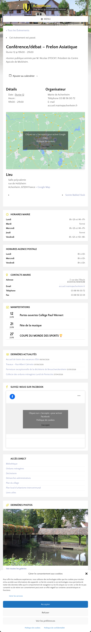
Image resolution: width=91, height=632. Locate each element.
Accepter (45, 604)
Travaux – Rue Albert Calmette (20, 364)
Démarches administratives (18, 478)
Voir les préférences (45, 621)
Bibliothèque (11, 464)
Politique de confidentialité (54, 628)
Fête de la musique (31, 325)
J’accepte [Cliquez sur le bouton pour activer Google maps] (45, 146)
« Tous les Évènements (17, 30)
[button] (86, 573)
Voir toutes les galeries (16, 568)
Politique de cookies (32, 628)
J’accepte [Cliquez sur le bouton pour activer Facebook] (45, 425)
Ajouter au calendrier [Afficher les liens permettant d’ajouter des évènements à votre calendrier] (24, 76)
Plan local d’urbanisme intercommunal (23, 488)
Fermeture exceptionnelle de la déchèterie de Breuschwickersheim (36, 369)
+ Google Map (43, 187)
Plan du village (12, 483)
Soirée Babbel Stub (75, 195)
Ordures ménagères (15, 468)
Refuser (45, 612)
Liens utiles (11, 492)
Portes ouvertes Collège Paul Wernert (41, 315)
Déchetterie (11, 473)
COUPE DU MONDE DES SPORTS (41, 335)
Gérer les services (16, 596)
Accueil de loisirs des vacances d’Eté (22, 359)
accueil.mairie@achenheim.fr (72, 286)
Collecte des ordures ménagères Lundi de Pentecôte (29, 374)
